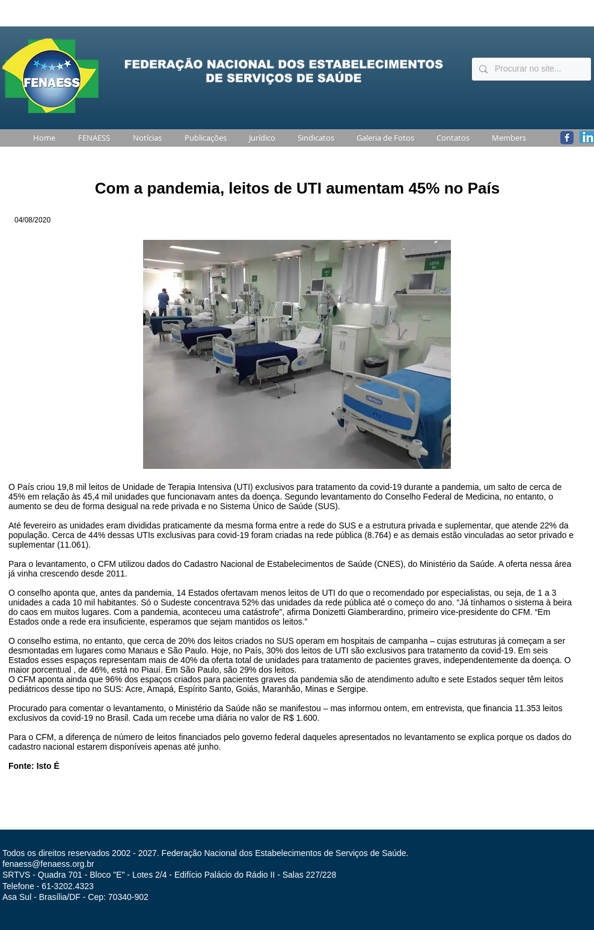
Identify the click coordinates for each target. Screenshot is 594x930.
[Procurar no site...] (530, 69)
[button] (91, 138)
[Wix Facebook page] (567, 137)
